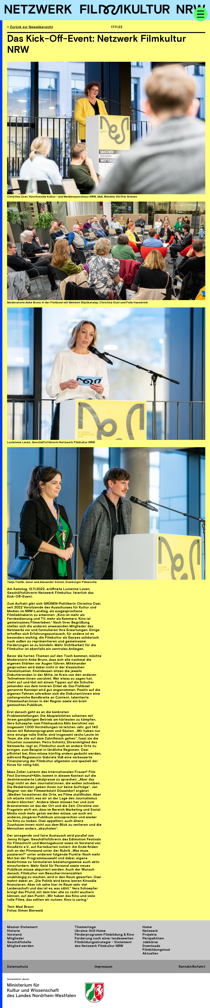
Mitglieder (15, 938)
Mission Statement (22, 927)
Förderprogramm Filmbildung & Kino (104, 934)
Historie (13, 931)
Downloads (151, 946)
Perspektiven (153, 938)
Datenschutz (17, 966)
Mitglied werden (20, 946)
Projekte (149, 934)
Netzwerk (150, 931)
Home (147, 927)
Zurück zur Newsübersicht (31, 27)
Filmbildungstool (156, 949)
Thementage (85, 927)
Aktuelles (150, 953)
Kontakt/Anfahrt (192, 966)
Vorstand (14, 934)
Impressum (103, 966)
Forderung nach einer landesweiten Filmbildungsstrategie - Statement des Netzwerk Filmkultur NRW (104, 942)
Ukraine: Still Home (90, 931)
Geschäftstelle (19, 942)
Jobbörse (150, 942)
